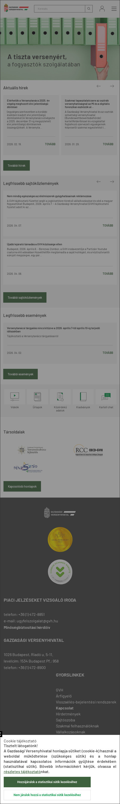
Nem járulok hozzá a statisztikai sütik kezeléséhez (47, 795)
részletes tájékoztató (22, 771)
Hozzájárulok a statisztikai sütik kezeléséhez (47, 782)
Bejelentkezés (102, 8)
